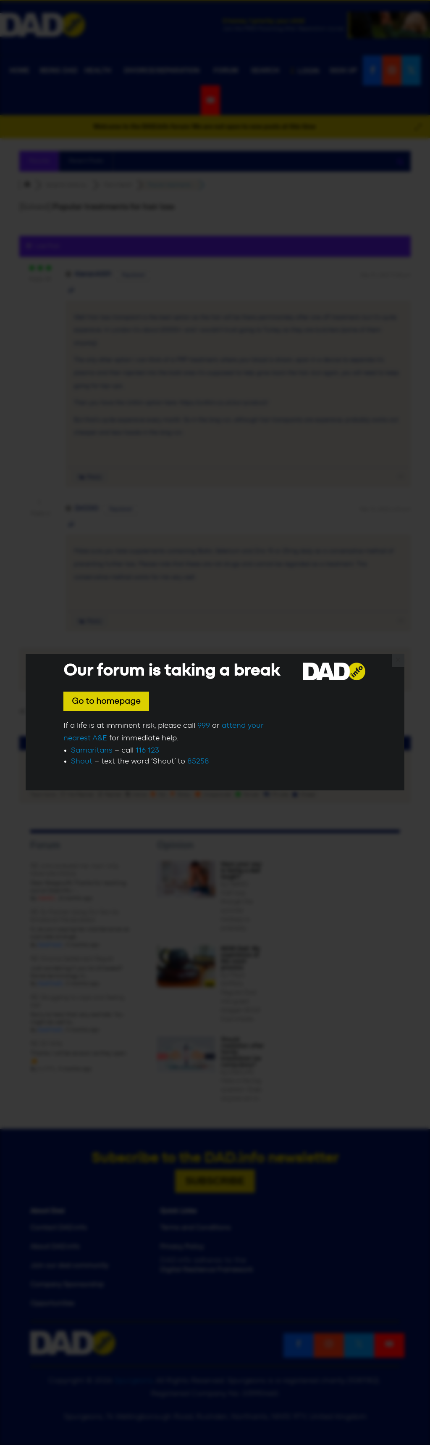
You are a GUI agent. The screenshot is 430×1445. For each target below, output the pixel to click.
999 (203, 725)
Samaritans (92, 750)
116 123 (147, 750)
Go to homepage (106, 701)
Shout (81, 761)
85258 (198, 761)
